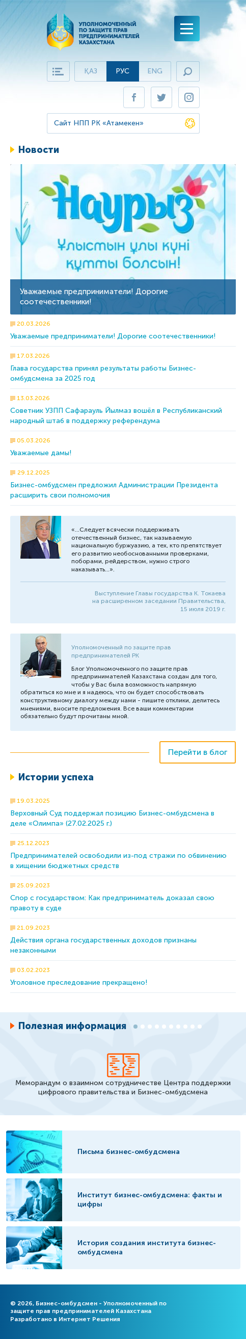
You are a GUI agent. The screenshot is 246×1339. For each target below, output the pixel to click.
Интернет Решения (89, 1319)
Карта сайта (58, 71)
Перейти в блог (197, 752)
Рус (122, 71)
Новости (38, 149)
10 (200, 1027)
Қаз (90, 71)
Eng (154, 71)
